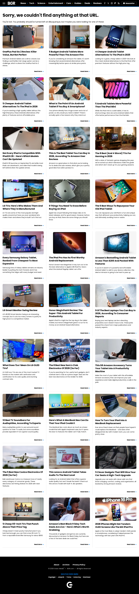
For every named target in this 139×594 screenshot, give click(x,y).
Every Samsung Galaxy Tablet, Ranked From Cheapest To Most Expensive (20, 260)
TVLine (68, 577)
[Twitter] (108, 3)
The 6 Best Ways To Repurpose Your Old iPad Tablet (114, 207)
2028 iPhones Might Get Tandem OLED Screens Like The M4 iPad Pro (114, 525)
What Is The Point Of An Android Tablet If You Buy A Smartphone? (67, 105)
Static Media (59, 569)
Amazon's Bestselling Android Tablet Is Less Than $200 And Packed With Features (115, 260)
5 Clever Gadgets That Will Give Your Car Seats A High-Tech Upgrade (115, 474)
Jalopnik (61, 577)
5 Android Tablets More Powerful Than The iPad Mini (113, 105)
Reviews (97, 3)
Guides (77, 3)
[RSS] (119, 3)
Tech (31, 3)
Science (41, 3)
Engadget (51, 577)
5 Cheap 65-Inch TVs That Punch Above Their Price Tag (21, 525)
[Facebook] (105, 3)
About (56, 565)
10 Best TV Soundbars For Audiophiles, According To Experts (22, 422)
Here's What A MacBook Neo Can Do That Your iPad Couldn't (68, 422)
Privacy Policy (79, 565)
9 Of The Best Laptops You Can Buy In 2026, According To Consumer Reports (115, 313)
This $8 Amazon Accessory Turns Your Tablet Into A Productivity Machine (113, 368)
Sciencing (77, 577)
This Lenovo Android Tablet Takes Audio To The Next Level (67, 474)
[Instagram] (112, 3)
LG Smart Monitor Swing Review (20, 310)
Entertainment (56, 3)
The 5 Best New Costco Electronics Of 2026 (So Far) (23, 474)
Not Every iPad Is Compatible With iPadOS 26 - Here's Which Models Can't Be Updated (21, 156)
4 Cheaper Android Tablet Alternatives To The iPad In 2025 (112, 53)
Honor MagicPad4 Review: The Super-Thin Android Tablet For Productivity (66, 313)
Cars (68, 3)
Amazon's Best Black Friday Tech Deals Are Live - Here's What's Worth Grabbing (69, 526)
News (23, 3)
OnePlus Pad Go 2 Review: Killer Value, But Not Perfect (20, 53)
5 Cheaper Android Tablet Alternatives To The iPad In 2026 (20, 105)
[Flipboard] (115, 3)
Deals (87, 3)
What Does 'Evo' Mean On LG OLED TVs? (21, 367)
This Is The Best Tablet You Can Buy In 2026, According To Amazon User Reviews (69, 156)
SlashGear (87, 577)
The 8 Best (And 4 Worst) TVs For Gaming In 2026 (113, 155)
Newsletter (129, 3)
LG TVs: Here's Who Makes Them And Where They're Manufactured (23, 207)
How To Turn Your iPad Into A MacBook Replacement (111, 422)
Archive (66, 565)
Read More (38, 71)
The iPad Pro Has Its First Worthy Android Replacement (67, 259)
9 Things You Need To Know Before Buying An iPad (67, 207)
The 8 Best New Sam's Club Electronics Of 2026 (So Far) (64, 367)
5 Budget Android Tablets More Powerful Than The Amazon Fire (66, 53)
